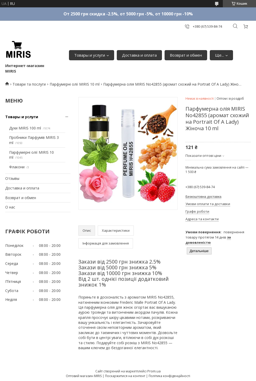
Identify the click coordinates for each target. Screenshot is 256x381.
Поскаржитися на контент (125, 376)
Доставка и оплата (139, 55)
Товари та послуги (29, 84)
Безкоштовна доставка (203, 197)
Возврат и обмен (186, 55)
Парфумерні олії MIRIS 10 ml (75, 84)
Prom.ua (154, 371)
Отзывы (12, 178)
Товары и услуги (89, 55)
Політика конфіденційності (169, 376)
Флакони (17, 166)
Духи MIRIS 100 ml (25, 128)
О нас (10, 207)
